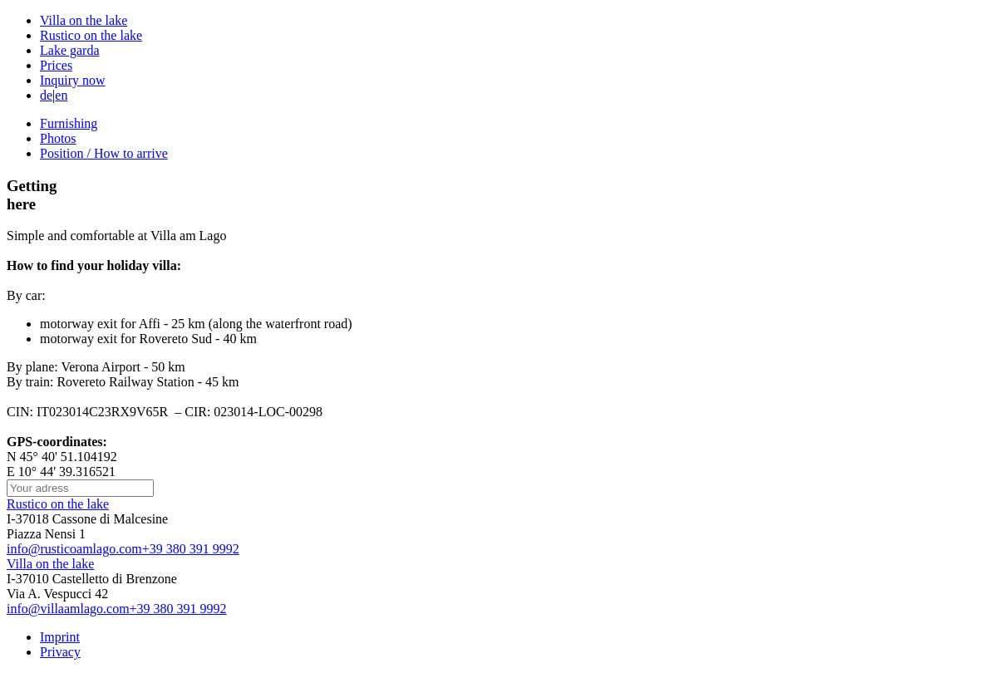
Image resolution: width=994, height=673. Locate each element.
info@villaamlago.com (68, 609)
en (61, 95)
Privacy (60, 652)
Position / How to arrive (104, 153)
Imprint (60, 637)
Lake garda (70, 50)
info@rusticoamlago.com (74, 549)
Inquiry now (73, 80)
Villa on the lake (83, 20)
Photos (58, 138)
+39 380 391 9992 (190, 549)
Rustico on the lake (91, 35)
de (46, 95)
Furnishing (68, 123)
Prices (56, 65)
